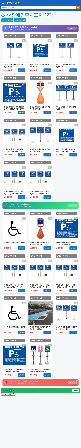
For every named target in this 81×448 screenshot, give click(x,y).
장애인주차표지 (10, 36)
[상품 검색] (38, 7)
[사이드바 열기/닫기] (3, 3)
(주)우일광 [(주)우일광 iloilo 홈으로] (13, 3)
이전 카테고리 (7, 20)
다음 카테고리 (20, 20)
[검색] (78, 7)
